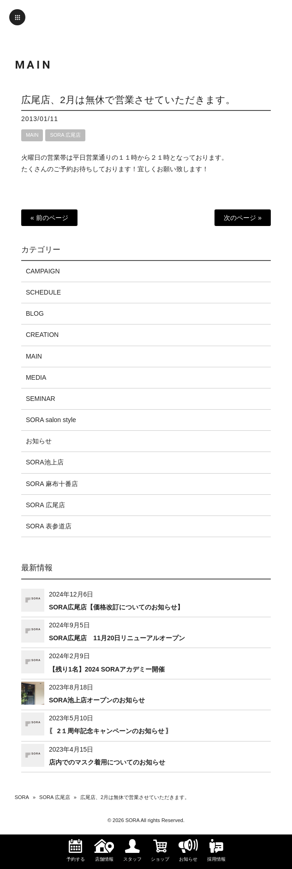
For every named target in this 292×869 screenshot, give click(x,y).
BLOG (35, 313)
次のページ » (243, 217)
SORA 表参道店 (49, 526)
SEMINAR (40, 398)
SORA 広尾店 (65, 135)
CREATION (42, 334)
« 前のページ (49, 217)
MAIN (32, 135)
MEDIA (36, 377)
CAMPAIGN (43, 271)
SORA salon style (51, 419)
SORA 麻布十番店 (52, 483)
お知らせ (39, 441)
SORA (22, 797)
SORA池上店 (45, 462)
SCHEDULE (43, 292)
